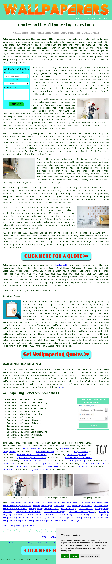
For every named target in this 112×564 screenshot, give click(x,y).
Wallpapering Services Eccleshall (31, 393)
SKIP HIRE (52, 466)
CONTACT (93, 18)
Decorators (16, 503)
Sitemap (4, 543)
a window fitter (45, 452)
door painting (77, 461)
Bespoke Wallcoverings (59, 515)
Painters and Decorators (94, 503)
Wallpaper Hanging (68, 503)
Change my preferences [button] (89, 556)
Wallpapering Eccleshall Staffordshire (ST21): (29, 39)
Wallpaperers (49, 503)
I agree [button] (65, 556)
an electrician (31, 449)
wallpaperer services (44, 381)
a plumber (22, 466)
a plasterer (81, 452)
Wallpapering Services (79, 506)
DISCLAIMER (103, 18)
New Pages (12, 543)
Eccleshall (61, 265)
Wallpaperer (34, 515)
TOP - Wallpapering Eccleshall (20, 525)
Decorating (83, 515)
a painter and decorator (35, 461)
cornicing (83, 466)
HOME (78, 18)
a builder (65, 449)
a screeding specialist (78, 458)
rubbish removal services (31, 455)
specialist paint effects (31, 458)
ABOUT (85, 18)
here (60, 387)
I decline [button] (74, 556)
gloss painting (40, 469)
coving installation (93, 464)
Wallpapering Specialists (17, 506)
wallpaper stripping (48, 464)
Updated (21, 543)
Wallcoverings (31, 503)
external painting (77, 455)
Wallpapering (101, 506)
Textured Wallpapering (82, 512)
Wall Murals (86, 509)
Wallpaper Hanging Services (48, 506)
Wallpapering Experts (15, 509)
